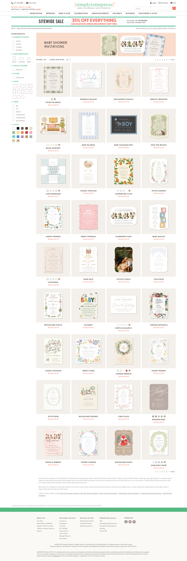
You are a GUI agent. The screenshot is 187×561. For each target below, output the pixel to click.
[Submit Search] (174, 8)
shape (15, 81)
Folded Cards (20, 77)
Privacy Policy (63, 531)
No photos (19, 50)
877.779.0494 (17, 3)
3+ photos (19, 47)
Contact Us (62, 521)
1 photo (18, 41)
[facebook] (126, 521)
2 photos (18, 44)
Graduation (36, 13)
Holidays (117, 13)
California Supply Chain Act (45, 528)
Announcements (100, 13)
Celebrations (81, 13)
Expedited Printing (85, 523)
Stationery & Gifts (148, 13)
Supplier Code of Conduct (45, 526)
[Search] (154, 8)
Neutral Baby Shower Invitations (129, 493)
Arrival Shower (20, 121)
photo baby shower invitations (70, 493)
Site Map (102, 528)
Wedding (50, 13)
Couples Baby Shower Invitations (151, 493)
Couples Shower (21, 118)
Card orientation (20, 54)
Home (13, 28)
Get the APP (103, 531)
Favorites (164, 3)
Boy (17, 106)
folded (16, 73)
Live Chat (31, 3)
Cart (173, 3)
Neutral (18, 112)
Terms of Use (63, 533)
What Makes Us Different (44, 523)
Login (153, 3)
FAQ (101, 521)
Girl (17, 109)
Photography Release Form (108, 523)
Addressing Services (86, 526)
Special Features (20, 66)
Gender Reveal (20, 115)
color (16, 124)
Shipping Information (87, 521)
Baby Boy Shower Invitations (89, 493)
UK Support (63, 523)
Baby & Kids (64, 13)
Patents (39, 531)
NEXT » (173, 60)
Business (130, 13)
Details (38, 9)
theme (15, 102)
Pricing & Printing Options (108, 526)
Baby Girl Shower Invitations (109, 493)
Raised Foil (19, 70)
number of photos (21, 37)
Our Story (40, 521)
